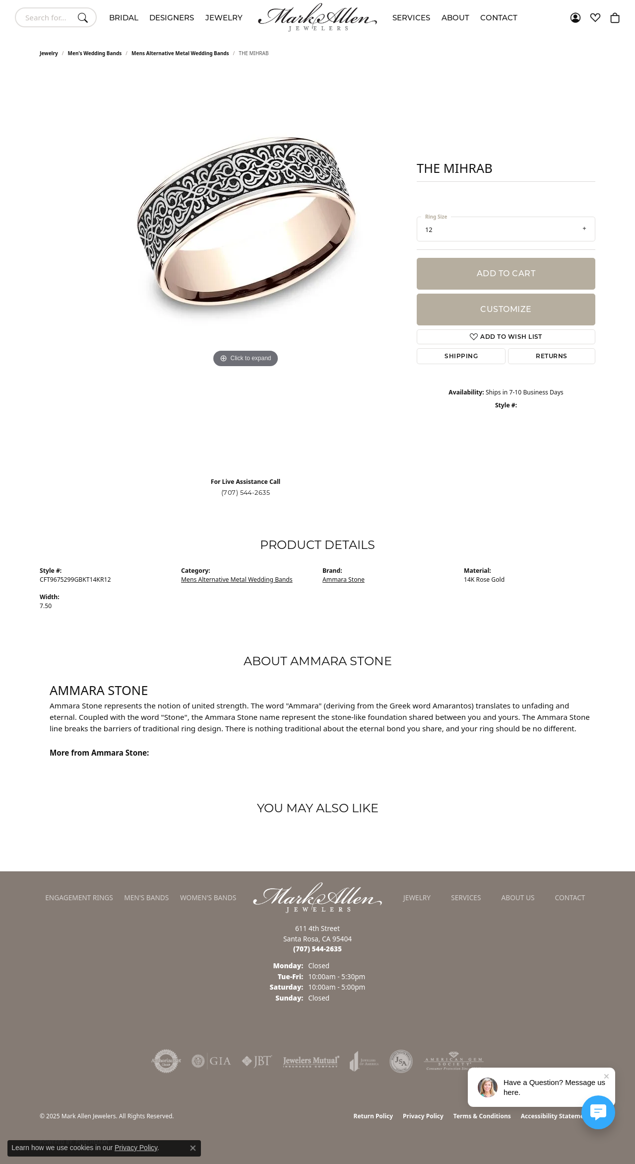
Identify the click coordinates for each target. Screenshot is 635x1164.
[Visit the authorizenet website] (166, 1061)
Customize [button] (505, 309)
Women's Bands (208, 897)
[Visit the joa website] (364, 1061)
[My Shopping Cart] (615, 17)
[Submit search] (84, 17)
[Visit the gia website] (211, 1061)
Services (411, 17)
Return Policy (373, 1116)
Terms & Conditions (482, 1116)
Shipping (461, 356)
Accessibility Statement (555, 1116)
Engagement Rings (79, 897)
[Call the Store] (317, 948)
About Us (518, 897)
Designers (171, 17)
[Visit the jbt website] (257, 1061)
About (455, 17)
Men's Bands (146, 897)
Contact (498, 17)
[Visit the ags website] (453, 1061)
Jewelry (224, 17)
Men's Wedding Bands (95, 53)
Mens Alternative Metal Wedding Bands (180, 53)
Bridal (123, 17)
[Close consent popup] (193, 1148)
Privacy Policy (423, 1116)
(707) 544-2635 (245, 492)
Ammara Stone (343, 579)
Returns (551, 356)
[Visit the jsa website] (401, 1061)
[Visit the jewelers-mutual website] (311, 1061)
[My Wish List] (595, 17)
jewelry (49, 53)
